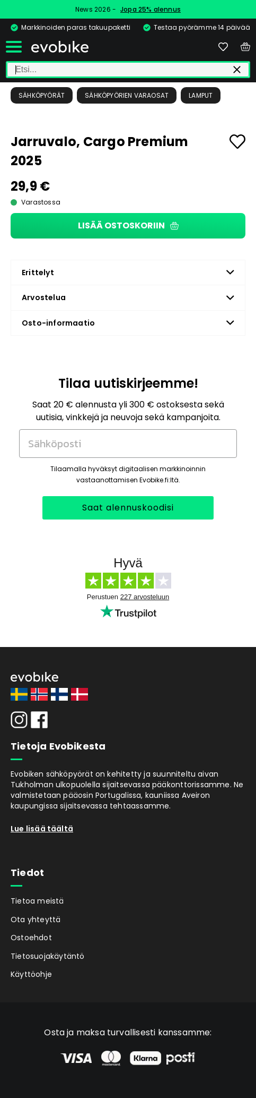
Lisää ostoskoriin (128, 225)
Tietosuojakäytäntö (48, 956)
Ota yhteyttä (35, 919)
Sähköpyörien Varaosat (127, 95)
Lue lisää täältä (42, 828)
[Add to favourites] (237, 141)
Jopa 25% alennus (150, 9)
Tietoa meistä (37, 901)
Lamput (201, 95)
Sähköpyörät (42, 95)
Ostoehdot (31, 937)
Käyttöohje (31, 974)
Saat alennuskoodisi (128, 507)
